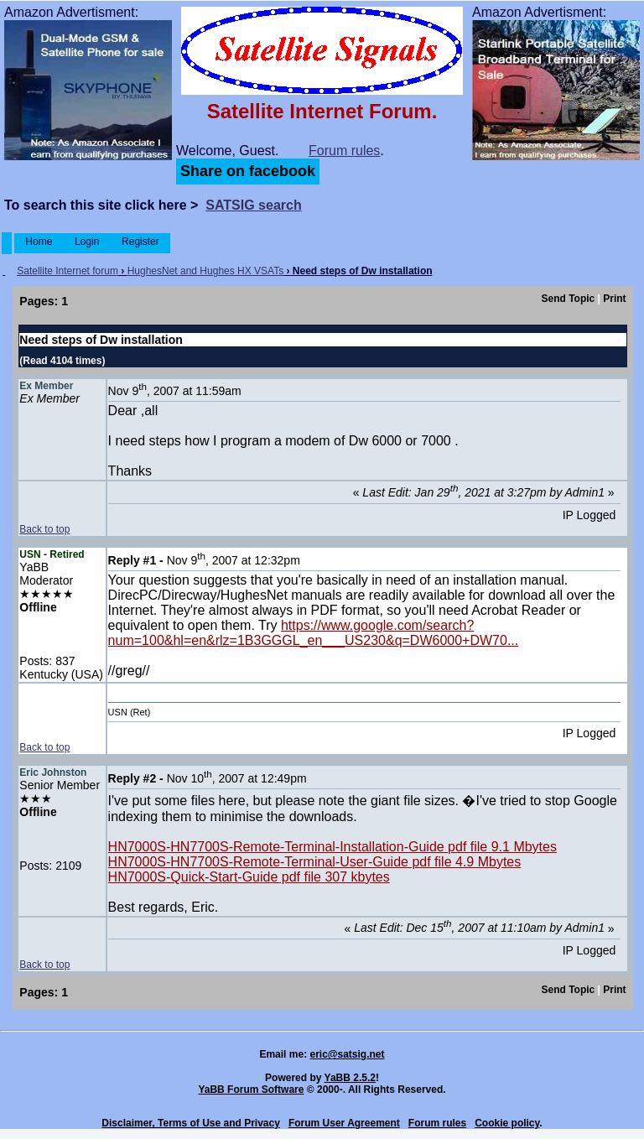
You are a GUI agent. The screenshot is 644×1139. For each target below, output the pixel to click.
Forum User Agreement (344, 1123)
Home (39, 241)
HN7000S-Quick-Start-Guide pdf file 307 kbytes (249, 877)
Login (87, 241)
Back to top (44, 529)
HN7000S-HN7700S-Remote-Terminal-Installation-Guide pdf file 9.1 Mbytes (332, 847)
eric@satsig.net (346, 1054)
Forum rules (344, 150)
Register (140, 241)
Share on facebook (247, 171)
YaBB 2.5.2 (350, 1078)
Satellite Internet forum (67, 271)
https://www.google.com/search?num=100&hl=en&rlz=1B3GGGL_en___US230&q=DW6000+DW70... (313, 633)
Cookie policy (507, 1123)
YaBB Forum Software (251, 1089)
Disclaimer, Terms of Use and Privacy (190, 1123)
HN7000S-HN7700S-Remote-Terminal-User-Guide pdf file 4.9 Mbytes (315, 862)
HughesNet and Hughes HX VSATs (205, 271)
